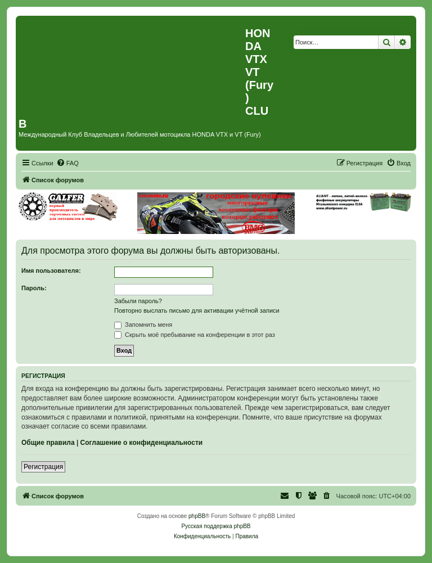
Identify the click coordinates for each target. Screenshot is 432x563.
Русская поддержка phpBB (215, 526)
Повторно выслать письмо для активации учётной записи (197, 310)
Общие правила (48, 443)
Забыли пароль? (138, 301)
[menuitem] (67, 163)
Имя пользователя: (51, 270)
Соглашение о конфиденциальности (141, 443)
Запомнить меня (143, 324)
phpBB (196, 516)
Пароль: (34, 288)
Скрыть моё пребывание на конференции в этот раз (194, 334)
